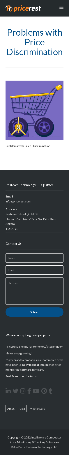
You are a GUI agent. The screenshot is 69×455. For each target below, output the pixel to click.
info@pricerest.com (18, 201)
